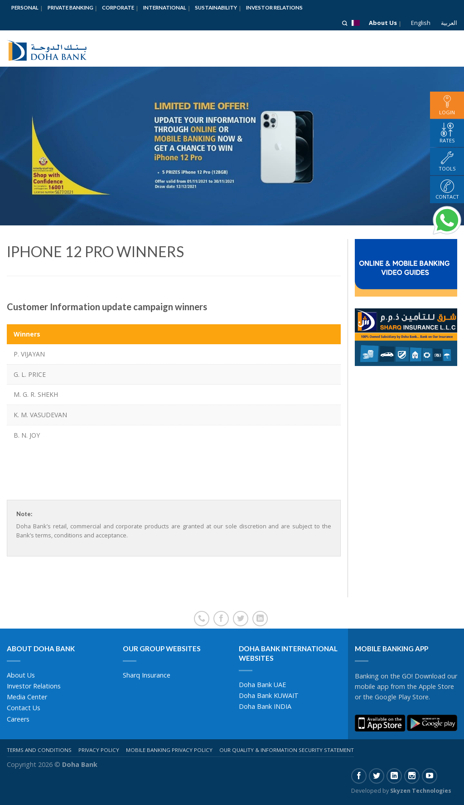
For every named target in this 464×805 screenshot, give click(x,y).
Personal (25, 7)
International (164, 7)
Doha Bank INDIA (265, 706)
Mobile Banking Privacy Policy (169, 749)
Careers (18, 719)
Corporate (118, 7)
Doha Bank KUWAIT (269, 695)
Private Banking (70, 7)
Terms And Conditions (39, 749)
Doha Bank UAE (262, 684)
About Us (383, 23)
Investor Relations (274, 7)
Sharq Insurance (146, 675)
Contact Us (23, 707)
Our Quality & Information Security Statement (286, 749)
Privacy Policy (98, 749)
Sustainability (216, 7)
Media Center (27, 697)
